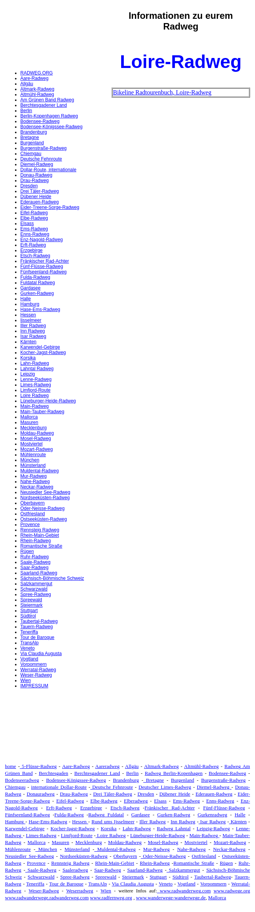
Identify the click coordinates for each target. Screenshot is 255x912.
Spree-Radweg (35, 594)
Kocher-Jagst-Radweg (43, 352)
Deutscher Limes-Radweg (164, 787)
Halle (25, 298)
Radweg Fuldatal (106, 815)
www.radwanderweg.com (184, 891)
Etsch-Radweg (35, 255)
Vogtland (29, 659)
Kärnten (28, 341)
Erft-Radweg (33, 245)
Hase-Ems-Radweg (40, 309)
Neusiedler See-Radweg (45, 492)
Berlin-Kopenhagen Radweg (49, 116)
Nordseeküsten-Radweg (45, 497)
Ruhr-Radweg (34, 556)
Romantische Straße (41, 546)
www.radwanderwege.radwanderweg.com (47, 897)
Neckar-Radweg (36, 487)
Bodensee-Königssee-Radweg (51, 126)
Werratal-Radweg (38, 669)
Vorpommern (33, 664)
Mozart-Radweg (36, 449)
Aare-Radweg (34, 78)
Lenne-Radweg (35, 379)
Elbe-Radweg (34, 218)
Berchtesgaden (53, 773)
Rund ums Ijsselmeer (113, 821)
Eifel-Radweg (34, 212)
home (10, 766)
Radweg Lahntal (174, 828)
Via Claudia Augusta (41, 653)
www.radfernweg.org (111, 897)
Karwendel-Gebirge (40, 347)
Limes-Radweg (35, 384)
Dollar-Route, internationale (48, 169)
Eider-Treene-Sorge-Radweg (49, 207)
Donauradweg (40, 794)
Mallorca (29, 417)
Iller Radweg (33, 325)
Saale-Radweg (35, 562)
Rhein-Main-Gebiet (39, 535)
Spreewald (31, 599)
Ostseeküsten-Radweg (43, 519)
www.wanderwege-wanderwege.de (171, 897)
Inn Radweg (32, 331)
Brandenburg (33, 132)
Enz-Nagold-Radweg (41, 239)
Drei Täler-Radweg (39, 191)
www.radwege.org (232, 891)
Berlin (26, 110)
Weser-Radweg (36, 675)
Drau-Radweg (34, 180)
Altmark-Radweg (37, 89)
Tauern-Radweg (36, 626)
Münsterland (33, 465)
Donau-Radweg (36, 175)
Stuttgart (29, 610)
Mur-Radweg (33, 476)
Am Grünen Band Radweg (47, 100)
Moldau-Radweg (37, 433)
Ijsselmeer (30, 320)
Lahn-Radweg (34, 363)
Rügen (27, 551)
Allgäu (26, 83)
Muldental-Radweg (39, 470)
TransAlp (29, 643)
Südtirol (28, 616)
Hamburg (29, 304)
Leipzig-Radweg (213, 828)
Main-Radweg (34, 406)
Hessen (28, 315)
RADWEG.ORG (36, 73)
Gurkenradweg (212, 815)
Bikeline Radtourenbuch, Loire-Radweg (162, 92)
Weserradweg (79, 891)
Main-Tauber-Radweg (42, 411)
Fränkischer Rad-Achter (44, 261)
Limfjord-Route (35, 390)
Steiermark (31, 605)
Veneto (27, 648)
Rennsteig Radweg (39, 530)
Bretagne (29, 137)
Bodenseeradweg (22, 780)
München (29, 460)
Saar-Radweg (34, 567)
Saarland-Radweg (38, 573)
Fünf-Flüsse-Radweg (41, 266)
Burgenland (32, 143)
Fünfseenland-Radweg (43, 272)
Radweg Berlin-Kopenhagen (173, 773)
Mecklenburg (33, 427)
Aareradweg (107, 766)
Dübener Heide (35, 196)
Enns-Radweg (34, 234)
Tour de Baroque (37, 637)
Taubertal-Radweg (39, 621)
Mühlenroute (33, 454)
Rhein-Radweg (35, 540)
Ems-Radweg (34, 229)
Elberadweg (136, 801)
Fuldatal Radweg (37, 282)
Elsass (27, 223)
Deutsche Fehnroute (41, 159)
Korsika (28, 358)
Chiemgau (30, 153)
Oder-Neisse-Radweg (42, 508)
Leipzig (27, 374)
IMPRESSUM (34, 686)
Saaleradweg (75, 870)
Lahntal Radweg (37, 368)
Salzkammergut (36, 583)
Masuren (29, 422)
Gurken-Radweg (37, 293)
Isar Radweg (33, 336)
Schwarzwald (34, 589)
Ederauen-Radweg (39, 202)
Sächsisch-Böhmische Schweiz (52, 578)
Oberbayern (32, 503)
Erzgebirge (31, 250)
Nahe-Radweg (35, 481)
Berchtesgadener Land (43, 105)
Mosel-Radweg (35, 438)
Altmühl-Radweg (37, 94)
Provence (30, 524)
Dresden (29, 186)
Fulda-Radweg (35, 277)
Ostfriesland (32, 513)
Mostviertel (31, 444)
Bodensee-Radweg (39, 121)
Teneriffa (29, 632)
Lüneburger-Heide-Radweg (48, 401)
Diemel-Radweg (36, 164)
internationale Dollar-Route (59, 787)
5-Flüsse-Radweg (38, 766)
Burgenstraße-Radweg (43, 148)
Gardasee (30, 288)
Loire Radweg (34, 395)
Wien (25, 680)
